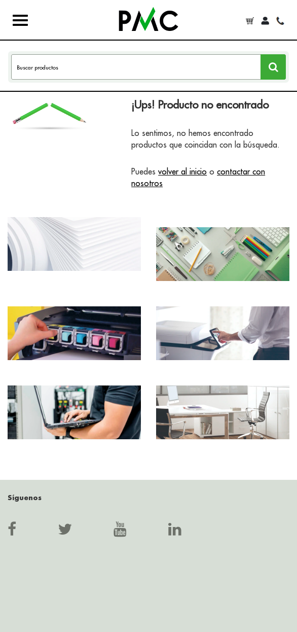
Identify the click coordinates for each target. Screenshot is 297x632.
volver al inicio (182, 171)
